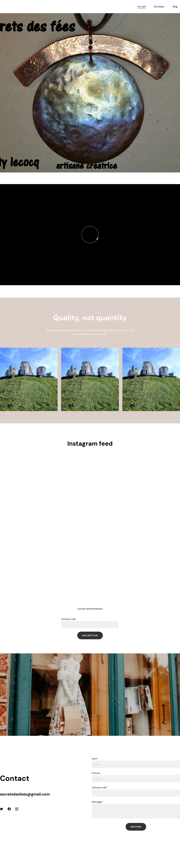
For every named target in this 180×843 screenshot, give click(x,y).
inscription (90, 635)
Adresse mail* (99, 787)
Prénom (96, 773)
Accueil (141, 6)
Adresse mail (68, 619)
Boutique (159, 6)
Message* (97, 801)
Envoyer (136, 826)
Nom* (95, 758)
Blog (175, 6)
